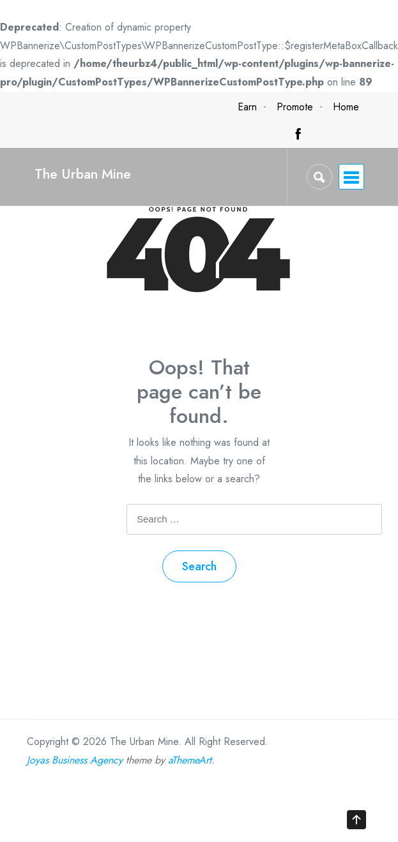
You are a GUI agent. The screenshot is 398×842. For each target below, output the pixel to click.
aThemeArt (189, 760)
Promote (295, 107)
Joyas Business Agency (75, 760)
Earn (247, 107)
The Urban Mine (82, 174)
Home (346, 107)
